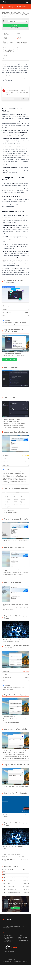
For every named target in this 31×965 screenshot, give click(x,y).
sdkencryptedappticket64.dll (14, 892)
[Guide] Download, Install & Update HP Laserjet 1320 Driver (15, 921)
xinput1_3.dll (11, 874)
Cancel (24, 98)
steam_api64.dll (11, 877)
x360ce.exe (10, 872)
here (10, 16)
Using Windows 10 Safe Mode (22, 941)
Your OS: (4, 21)
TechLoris (13, 959)
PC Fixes (19, 935)
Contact (12, 951)
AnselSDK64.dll (11, 880)
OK (17, 98)
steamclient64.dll (12, 889)
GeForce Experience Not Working (8, 938)
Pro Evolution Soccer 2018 (9, 859)
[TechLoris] (7, 2)
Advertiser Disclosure (7, 961)
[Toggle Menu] (27, 2)
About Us (7, 951)
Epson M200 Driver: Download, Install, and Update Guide (15, 926)
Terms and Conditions (17, 961)
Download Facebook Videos (22, 938)
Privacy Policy (25, 961)
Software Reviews (7, 935)
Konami (5, 860)
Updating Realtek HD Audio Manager (8, 941)
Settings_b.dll (11, 886)
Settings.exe (11, 883)
